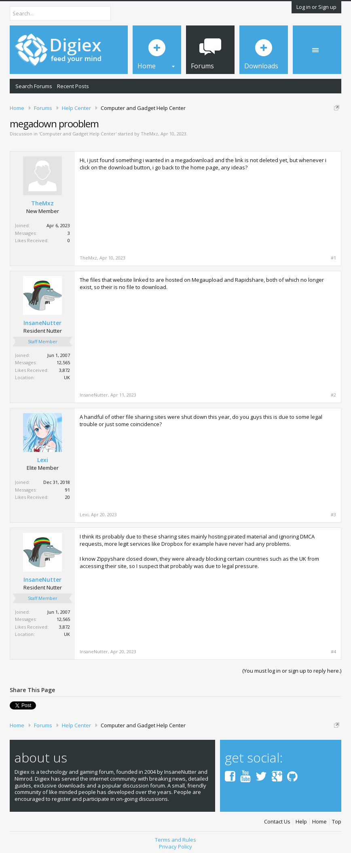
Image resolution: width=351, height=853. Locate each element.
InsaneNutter (42, 323)
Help (301, 821)
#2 (333, 395)
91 (67, 490)
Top (336, 821)
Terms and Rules (175, 839)
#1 (333, 258)
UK (67, 377)
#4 (333, 652)
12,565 (63, 362)
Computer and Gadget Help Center (78, 134)
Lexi (42, 460)
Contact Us (277, 821)
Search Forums (33, 86)
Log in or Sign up (316, 7)
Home (319, 821)
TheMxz (149, 134)
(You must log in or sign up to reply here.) (291, 670)
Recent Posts (73, 86)
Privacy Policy (175, 846)
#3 (333, 514)
